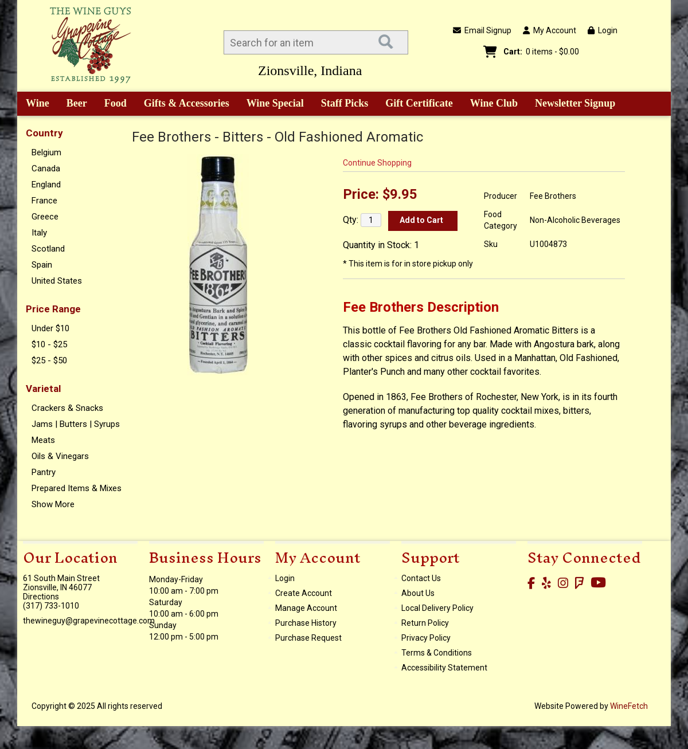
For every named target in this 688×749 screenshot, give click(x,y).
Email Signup (482, 30)
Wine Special (275, 103)
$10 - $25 (49, 344)
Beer (73, 104)
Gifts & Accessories (182, 104)
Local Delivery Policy (437, 608)
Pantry (44, 472)
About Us (418, 593)
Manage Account (306, 608)
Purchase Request (308, 637)
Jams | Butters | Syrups (76, 424)
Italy (39, 233)
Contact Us (421, 578)
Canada (46, 168)
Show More (53, 504)
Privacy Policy (426, 637)
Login (602, 30)
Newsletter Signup (575, 103)
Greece (45, 216)
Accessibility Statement (444, 667)
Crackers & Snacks (67, 408)
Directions (41, 596)
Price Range (53, 309)
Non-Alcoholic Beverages (575, 220)
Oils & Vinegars (60, 456)
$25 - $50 (49, 360)
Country (44, 133)
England (46, 184)
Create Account (303, 593)
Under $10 (50, 328)
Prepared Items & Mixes (77, 488)
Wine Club (490, 104)
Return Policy (425, 623)
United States (57, 281)
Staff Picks (345, 103)
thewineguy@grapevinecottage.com (89, 620)
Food (112, 104)
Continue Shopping (377, 162)
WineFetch (629, 706)
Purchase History (306, 623)
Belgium (46, 152)
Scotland (48, 249)
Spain (42, 265)
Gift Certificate (418, 103)
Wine (33, 104)
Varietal (43, 388)
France (44, 200)
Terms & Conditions (436, 652)
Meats (43, 440)
